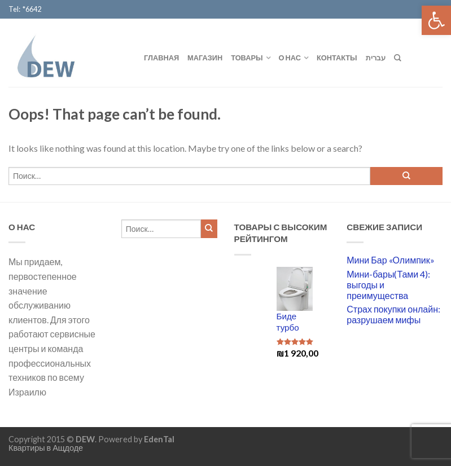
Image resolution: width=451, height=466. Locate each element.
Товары (246, 57)
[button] (436, 20)
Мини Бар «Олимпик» (390, 259)
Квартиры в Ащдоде (45, 447)
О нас (290, 57)
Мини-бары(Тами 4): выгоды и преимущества (388, 285)
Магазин (204, 57)
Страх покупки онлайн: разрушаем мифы (393, 314)
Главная (161, 57)
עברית (376, 57)
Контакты (337, 57)
